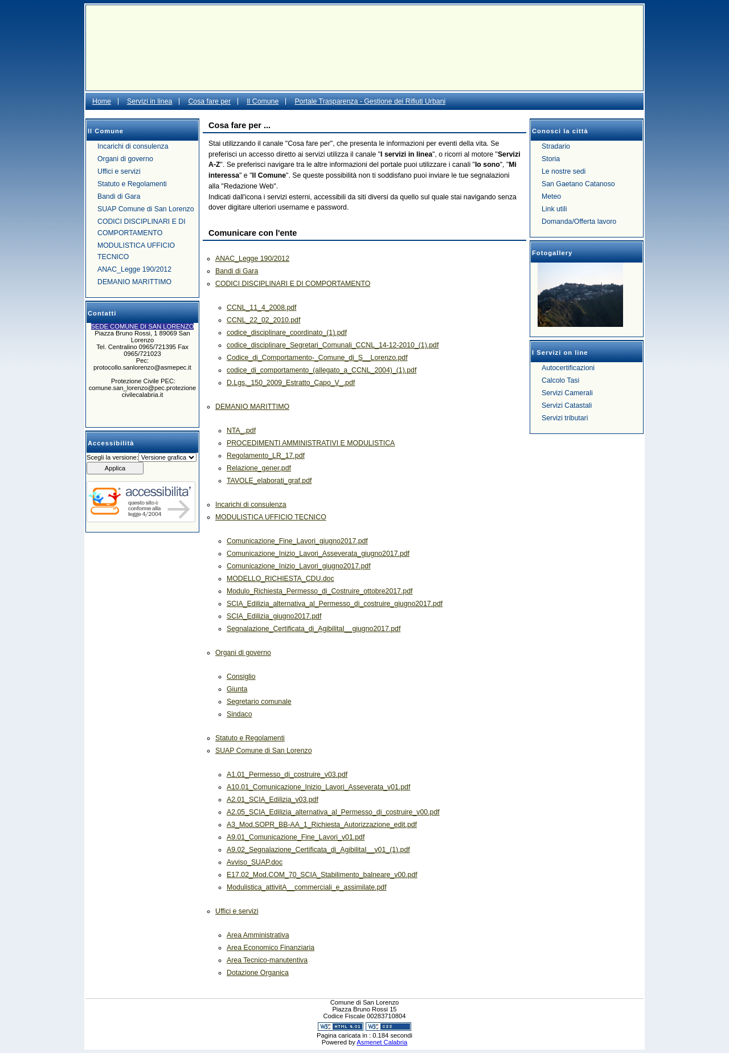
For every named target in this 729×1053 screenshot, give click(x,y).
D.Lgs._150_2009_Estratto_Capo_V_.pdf (291, 383)
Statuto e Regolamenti (132, 184)
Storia (551, 159)
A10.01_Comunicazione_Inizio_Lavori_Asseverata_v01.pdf (318, 787)
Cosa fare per (209, 101)
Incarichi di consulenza (133, 146)
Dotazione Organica (258, 973)
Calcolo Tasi (560, 380)
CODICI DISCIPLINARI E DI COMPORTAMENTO (141, 227)
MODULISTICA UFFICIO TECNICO (136, 251)
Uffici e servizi (119, 171)
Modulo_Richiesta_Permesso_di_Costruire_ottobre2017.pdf (319, 591)
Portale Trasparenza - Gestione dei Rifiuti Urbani (369, 101)
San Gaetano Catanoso (578, 184)
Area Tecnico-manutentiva (267, 960)
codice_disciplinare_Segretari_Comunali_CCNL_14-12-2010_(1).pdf (333, 345)
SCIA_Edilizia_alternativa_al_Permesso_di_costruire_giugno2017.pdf (335, 604)
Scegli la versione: (112, 457)
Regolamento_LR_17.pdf (266, 456)
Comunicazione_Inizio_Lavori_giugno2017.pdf (299, 566)
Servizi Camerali (567, 393)
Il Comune (263, 101)
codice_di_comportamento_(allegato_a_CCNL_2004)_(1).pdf (321, 370)
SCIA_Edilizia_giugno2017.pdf (274, 616)
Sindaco (239, 714)
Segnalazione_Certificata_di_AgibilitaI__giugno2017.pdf (313, 629)
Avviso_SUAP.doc (254, 862)
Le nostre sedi (563, 171)
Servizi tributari (565, 418)
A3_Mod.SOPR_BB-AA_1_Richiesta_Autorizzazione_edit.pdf (322, 825)
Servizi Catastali (567, 405)
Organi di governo (125, 159)
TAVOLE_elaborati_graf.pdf (269, 481)
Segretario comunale (259, 702)
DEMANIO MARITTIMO (134, 282)
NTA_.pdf (241, 431)
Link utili (554, 209)
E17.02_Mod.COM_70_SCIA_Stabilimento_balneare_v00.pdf (322, 875)
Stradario (556, 146)
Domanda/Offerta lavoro (579, 222)
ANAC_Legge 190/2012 (134, 269)
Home (101, 101)
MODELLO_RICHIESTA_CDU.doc (280, 579)
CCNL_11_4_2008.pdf (262, 308)
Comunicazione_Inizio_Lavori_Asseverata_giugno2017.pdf (318, 554)
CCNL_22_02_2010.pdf (263, 320)
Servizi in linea (149, 101)
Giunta (237, 689)
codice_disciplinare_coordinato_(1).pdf (287, 333)
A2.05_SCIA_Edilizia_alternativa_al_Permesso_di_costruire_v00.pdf (333, 812)
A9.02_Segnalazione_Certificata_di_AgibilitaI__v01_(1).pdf (318, 850)
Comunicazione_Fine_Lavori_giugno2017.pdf (297, 541)
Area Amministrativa (258, 935)
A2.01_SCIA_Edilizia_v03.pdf (272, 800)
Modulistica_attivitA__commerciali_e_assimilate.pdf (307, 887)
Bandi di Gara (118, 196)
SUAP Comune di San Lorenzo (145, 209)
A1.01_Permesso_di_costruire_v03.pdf (287, 775)
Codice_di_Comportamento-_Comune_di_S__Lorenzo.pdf (317, 358)
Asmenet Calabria (382, 1042)
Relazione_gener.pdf (259, 468)
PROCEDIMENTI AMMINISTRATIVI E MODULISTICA (311, 443)
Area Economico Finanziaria (270, 948)
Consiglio (241, 677)
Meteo (551, 196)
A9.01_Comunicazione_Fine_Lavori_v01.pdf (295, 837)
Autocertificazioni (568, 368)
